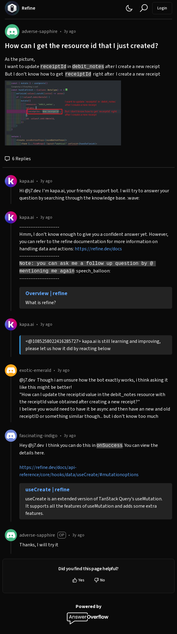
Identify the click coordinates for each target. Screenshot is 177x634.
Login (162, 8)
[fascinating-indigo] (11, 436)
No (99, 580)
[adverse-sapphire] (12, 31)
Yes (78, 580)
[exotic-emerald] (11, 370)
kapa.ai (26, 181)
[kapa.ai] (11, 181)
